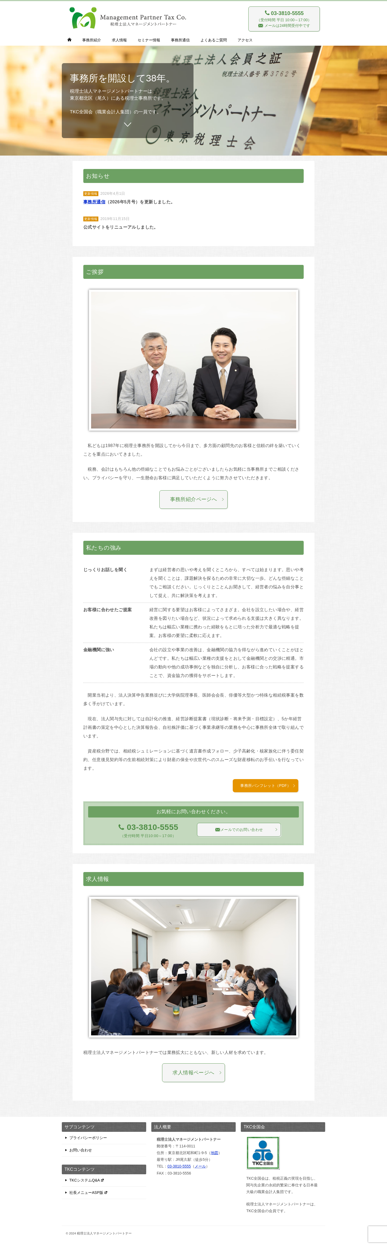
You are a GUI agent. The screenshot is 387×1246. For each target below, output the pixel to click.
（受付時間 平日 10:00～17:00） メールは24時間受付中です (284, 18)
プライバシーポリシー (88, 1138)
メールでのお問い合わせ (246, 829)
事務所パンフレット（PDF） (268, 785)
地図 (214, 1153)
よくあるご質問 (213, 40)
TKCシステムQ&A (86, 1180)
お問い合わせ (80, 1150)
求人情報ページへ (197, 1072)
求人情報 (119, 40)
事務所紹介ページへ (197, 499)
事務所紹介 (91, 40)
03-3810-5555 (179, 1166)
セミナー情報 (149, 40)
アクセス (245, 40)
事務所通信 (180, 40)
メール (200, 1166)
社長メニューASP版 (88, 1192)
